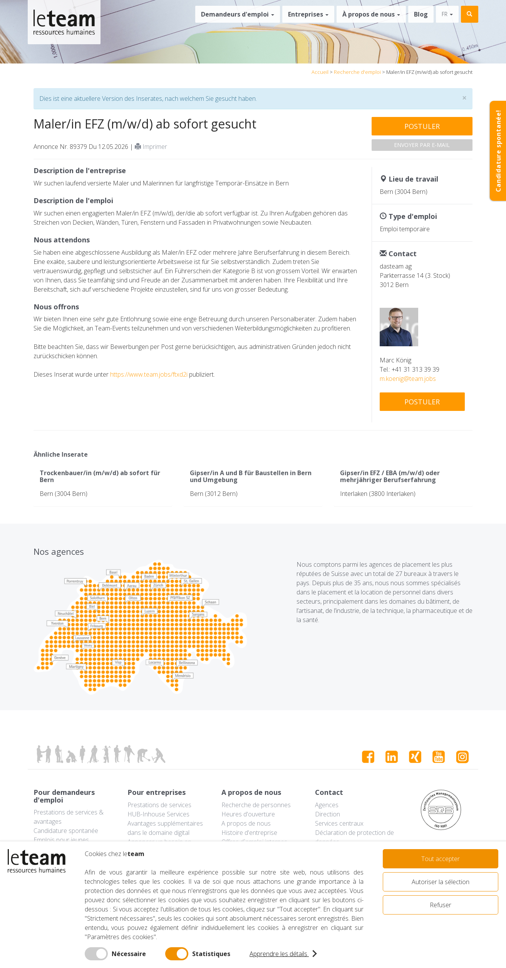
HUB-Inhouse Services (158, 814)
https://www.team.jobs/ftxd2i (149, 374)
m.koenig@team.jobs (408, 378)
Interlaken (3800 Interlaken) (378, 493)
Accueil (320, 71)
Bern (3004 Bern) (63, 493)
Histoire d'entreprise (249, 832)
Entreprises (308, 14)
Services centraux (339, 823)
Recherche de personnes (256, 805)
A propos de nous (246, 823)
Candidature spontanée (66, 830)
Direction (327, 814)
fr (447, 14)
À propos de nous (371, 14)
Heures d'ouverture (248, 814)
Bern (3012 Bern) (214, 493)
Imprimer (151, 146)
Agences (326, 805)
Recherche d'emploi (357, 71)
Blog (421, 14)
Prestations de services (159, 805)
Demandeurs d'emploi (237, 14)
